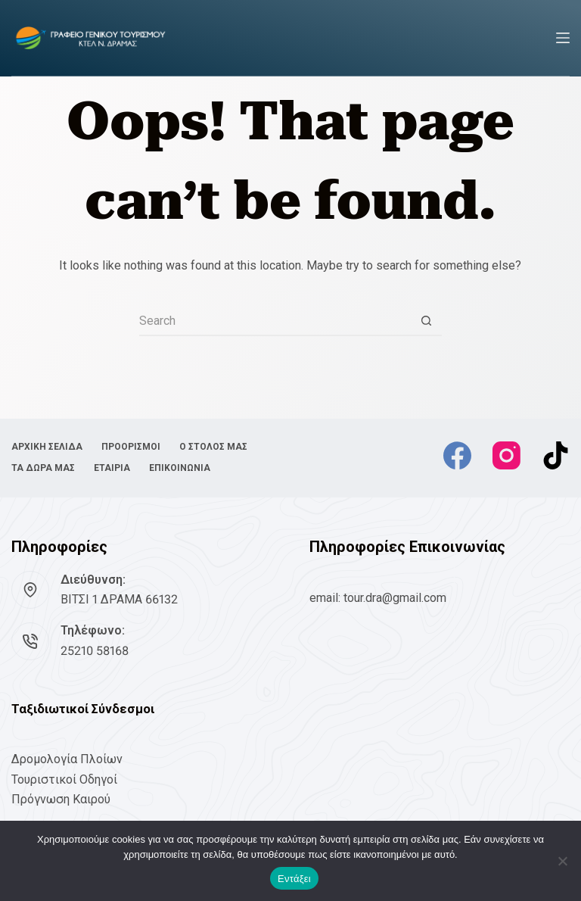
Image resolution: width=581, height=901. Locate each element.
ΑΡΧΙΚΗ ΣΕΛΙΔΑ (46, 446)
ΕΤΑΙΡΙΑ (112, 468)
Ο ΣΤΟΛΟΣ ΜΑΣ (213, 446)
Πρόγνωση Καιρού (60, 799)
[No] (562, 860)
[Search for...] (275, 321)
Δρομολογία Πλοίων (67, 759)
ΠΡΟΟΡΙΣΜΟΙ (130, 446)
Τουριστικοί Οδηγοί (64, 779)
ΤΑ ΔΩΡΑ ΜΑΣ (43, 468)
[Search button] (427, 321)
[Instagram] (506, 455)
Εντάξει (294, 878)
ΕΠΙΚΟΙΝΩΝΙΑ (179, 468)
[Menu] (563, 38)
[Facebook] (457, 455)
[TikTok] (556, 455)
